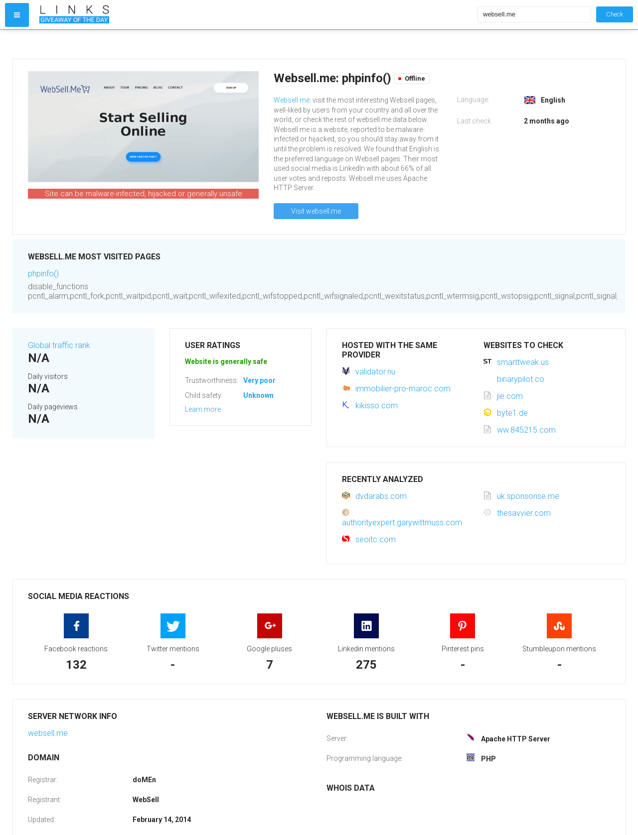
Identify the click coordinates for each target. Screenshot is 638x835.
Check (614, 14)
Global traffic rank (59, 345)
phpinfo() (43, 273)
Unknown (258, 395)
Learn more (203, 409)
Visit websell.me (316, 211)
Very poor (259, 380)
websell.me (48, 733)
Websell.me (292, 100)
